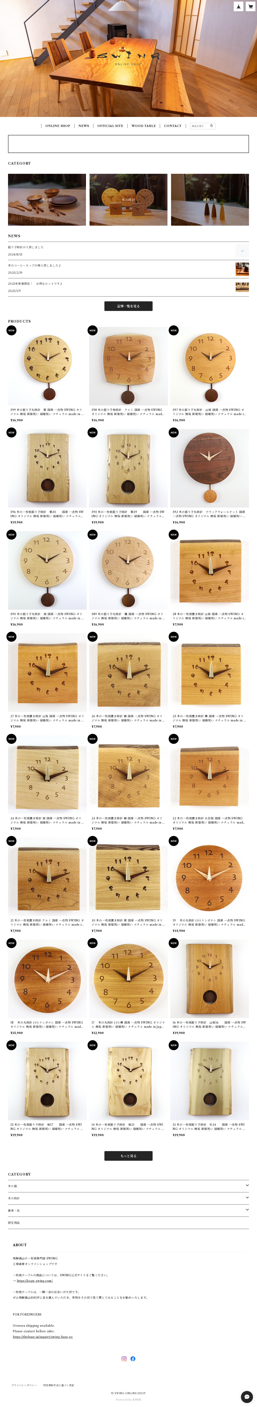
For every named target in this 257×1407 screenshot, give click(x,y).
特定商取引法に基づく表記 (58, 1385)
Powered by (128, 1399)
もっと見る (128, 1156)
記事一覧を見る (128, 306)
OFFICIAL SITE (110, 126)
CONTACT (173, 126)
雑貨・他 (14, 1210)
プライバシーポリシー (24, 1385)
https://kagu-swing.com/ (35, 1281)
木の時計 (14, 1198)
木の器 (12, 1186)
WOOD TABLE (144, 126)
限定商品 (14, 1223)
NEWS (84, 126)
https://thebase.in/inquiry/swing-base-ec (43, 1337)
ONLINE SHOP (57, 126)
